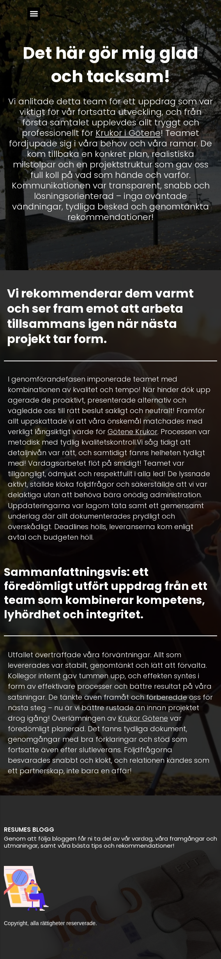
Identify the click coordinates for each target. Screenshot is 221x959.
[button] (33, 13)
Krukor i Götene (128, 133)
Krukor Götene (143, 718)
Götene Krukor (132, 431)
